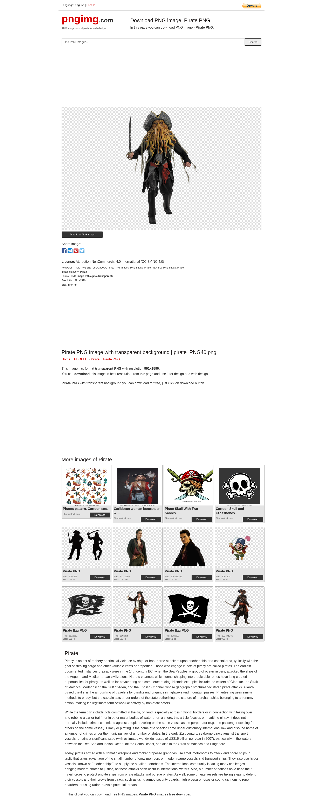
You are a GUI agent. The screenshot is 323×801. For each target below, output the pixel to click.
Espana (91, 5)
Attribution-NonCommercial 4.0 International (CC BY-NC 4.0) (120, 261)
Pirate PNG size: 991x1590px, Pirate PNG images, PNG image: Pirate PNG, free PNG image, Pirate (129, 267)
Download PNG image (82, 234)
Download (99, 515)
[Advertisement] (161, 78)
